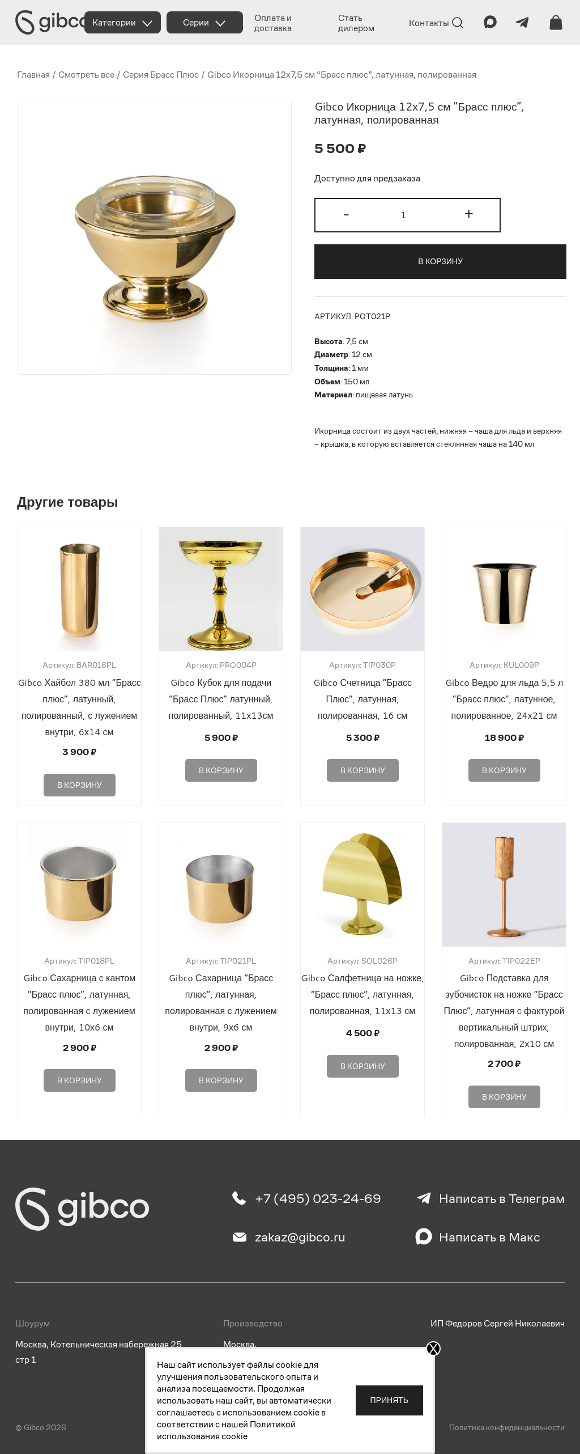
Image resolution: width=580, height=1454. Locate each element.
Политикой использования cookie (226, 1430)
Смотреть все (86, 74)
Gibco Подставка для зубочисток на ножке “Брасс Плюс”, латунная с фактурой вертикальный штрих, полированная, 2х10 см (504, 1007)
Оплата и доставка (273, 23)
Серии (196, 22)
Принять (389, 1400)
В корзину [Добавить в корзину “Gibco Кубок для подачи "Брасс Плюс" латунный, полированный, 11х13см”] (221, 767)
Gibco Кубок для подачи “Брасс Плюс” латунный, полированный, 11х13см (220, 699)
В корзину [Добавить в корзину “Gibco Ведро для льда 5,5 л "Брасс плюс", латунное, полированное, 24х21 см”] (504, 767)
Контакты (429, 23)
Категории (114, 22)
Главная (33, 74)
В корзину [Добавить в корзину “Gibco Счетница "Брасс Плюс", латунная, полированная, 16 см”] (362, 767)
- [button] (346, 213)
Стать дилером (356, 23)
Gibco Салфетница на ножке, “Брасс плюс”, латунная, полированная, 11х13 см (362, 991)
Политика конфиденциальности (507, 1422)
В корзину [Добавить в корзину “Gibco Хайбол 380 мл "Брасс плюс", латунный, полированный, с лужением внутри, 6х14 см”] (79, 781)
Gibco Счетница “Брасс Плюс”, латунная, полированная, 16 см (362, 699)
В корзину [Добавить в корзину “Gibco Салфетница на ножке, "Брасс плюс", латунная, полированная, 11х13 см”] (362, 1059)
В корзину (440, 261)
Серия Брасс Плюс (161, 74)
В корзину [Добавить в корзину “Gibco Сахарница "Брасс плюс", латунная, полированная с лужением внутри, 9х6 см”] (221, 1073)
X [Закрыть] (433, 1348)
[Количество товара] (407, 215)
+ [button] (469, 213)
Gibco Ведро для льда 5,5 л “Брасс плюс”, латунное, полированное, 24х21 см (504, 699)
